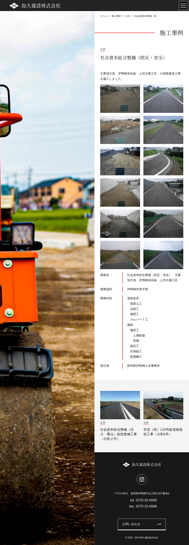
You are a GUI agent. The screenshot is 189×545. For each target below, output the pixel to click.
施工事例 (116, 16)
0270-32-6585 (142, 500)
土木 (127, 16)
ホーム (103, 16)
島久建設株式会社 (149, 537)
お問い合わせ (131, 524)
